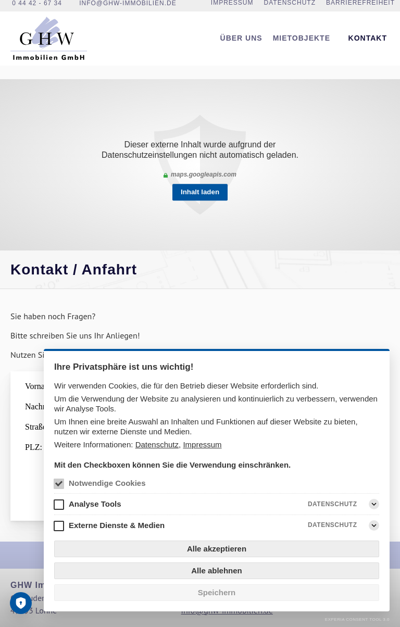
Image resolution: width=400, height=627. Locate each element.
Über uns (241, 47)
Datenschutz (157, 444)
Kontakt (367, 47)
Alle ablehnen (216, 570)
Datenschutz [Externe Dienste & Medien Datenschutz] (332, 525)
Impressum (202, 444)
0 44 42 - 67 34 (37, 8)
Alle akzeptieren (216, 548)
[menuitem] (241, 47)
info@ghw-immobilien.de (128, 8)
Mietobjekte (301, 47)
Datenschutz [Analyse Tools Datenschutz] (332, 504)
